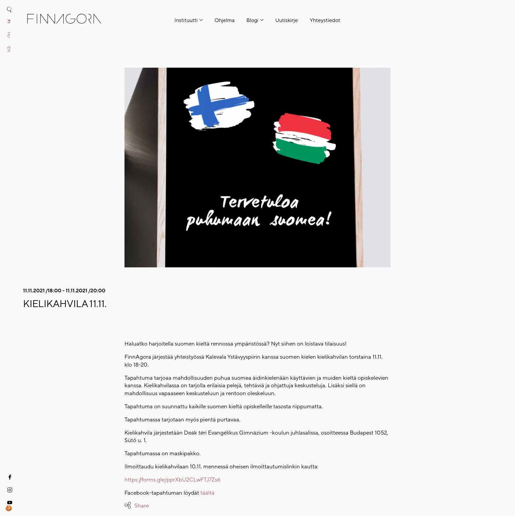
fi (8, 21)
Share (141, 505)
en (8, 49)
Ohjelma (224, 20)
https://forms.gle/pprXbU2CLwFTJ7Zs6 (172, 479)
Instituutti (186, 20)
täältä (207, 493)
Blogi (252, 20)
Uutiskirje (286, 20)
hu (8, 35)
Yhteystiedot (325, 20)
